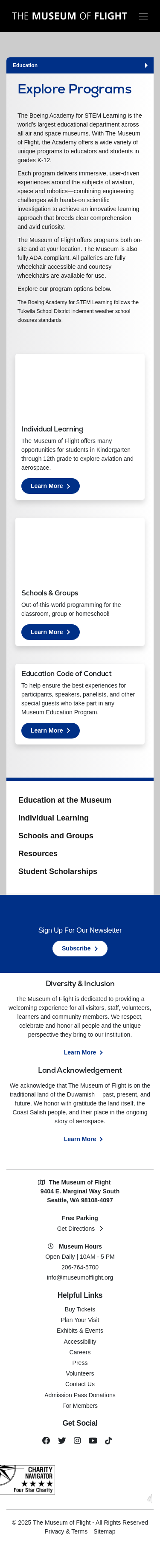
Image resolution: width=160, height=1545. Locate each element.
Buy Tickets (80, 1309)
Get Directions (76, 1228)
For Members (80, 1405)
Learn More (55, 487)
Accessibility (80, 1341)
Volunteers (80, 1373)
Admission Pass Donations (80, 1395)
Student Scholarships (57, 871)
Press (80, 1362)
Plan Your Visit (80, 1320)
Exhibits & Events (80, 1330)
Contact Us (80, 1384)
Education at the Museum (64, 800)
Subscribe (76, 948)
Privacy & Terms (65, 1531)
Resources (38, 853)
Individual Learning (53, 818)
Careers (80, 1352)
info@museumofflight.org (80, 1277)
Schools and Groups (55, 836)
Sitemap (104, 1531)
